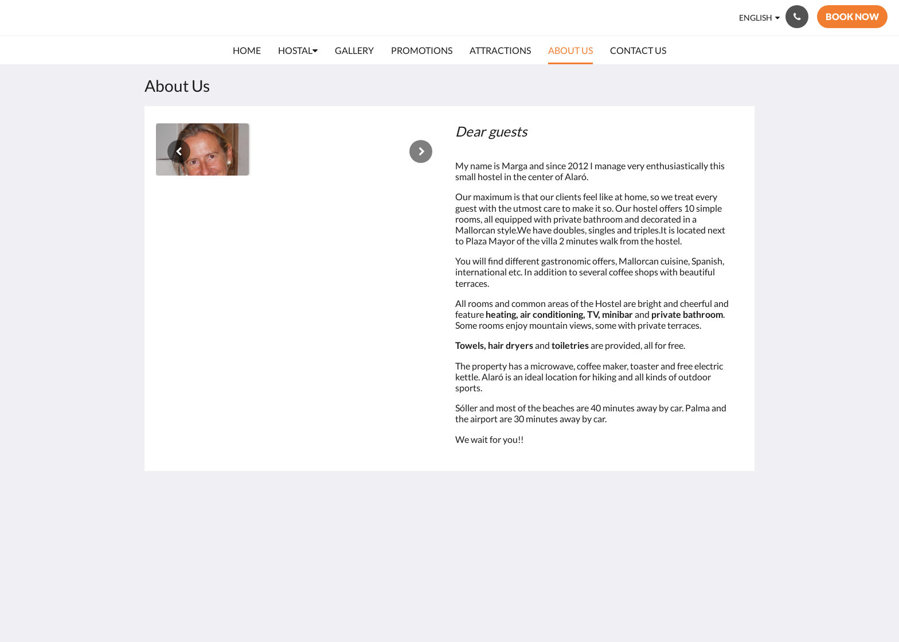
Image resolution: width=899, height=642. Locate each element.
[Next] (420, 151)
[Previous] (178, 151)
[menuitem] (247, 50)
